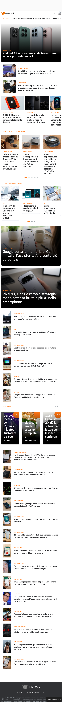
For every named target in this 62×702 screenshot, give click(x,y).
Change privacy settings (54, 699)
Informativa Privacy (33, 689)
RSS (44, 689)
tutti (57, 404)
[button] (25, 177)
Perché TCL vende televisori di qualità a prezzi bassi (31, 18)
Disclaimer (20, 689)
